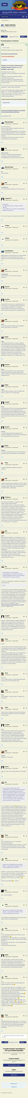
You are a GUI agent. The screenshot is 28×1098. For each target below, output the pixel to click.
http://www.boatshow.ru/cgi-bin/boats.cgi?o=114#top (12, 604)
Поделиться (14, 1084)
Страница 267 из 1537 (14, 36)
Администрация (10, 50)
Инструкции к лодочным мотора (9, 53)
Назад (5, 36)
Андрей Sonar (7, 1035)
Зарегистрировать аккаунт (14, 1065)
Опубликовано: (11, 123)
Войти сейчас (14, 1074)
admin (10, 116)
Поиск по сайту (6, 47)
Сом (5, 30)
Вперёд (22, 36)
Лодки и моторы (13, 31)
